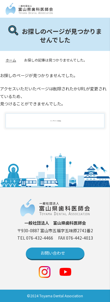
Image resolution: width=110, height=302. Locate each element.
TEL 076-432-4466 (35, 238)
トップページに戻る (58, 121)
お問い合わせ (52, 253)
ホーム (11, 59)
